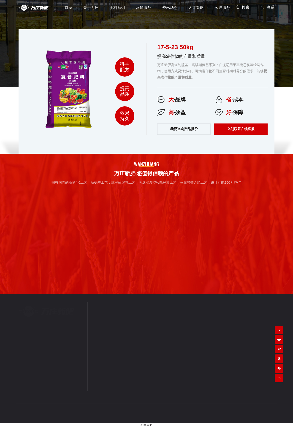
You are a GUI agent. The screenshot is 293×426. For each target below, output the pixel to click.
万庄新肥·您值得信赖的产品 (146, 171)
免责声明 (146, 424)
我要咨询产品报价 (184, 126)
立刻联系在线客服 (240, 126)
